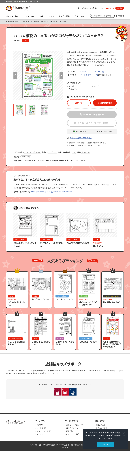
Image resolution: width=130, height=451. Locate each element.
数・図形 (84, 296)
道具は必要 (86, 152)
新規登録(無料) (105, 102)
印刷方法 (69, 431)
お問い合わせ (101, 425)
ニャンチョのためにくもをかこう (16, 343)
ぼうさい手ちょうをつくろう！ (41, 343)
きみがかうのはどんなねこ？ (77, 243)
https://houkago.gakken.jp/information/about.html (51, 192)
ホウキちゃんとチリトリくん (17, 303)
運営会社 (40, 434)
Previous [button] (15, 75)
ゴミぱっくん (98, 245)
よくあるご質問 (101, 428)
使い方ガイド (81, 131)
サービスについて (84, 8)
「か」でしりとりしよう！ (64, 299)
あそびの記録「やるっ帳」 (81, 137)
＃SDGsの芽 (26, 157)
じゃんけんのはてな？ (111, 302)
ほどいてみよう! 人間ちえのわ (64, 343)
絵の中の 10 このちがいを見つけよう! (88, 303)
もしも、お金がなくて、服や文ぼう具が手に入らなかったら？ (112, 344)
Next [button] (61, 75)
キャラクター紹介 (72, 434)
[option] (38, 75)
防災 (35, 338)
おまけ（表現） (20, 239)
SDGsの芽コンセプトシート (90, 71)
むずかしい (52, 152)
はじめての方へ (99, 8)
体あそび (60, 338)
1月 (74, 152)
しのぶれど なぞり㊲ (88, 341)
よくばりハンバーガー (40, 299)
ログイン (110, 8)
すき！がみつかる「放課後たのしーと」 (17, 8)
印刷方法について (105, 131)
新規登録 (120, 8)
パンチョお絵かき (15, 338)
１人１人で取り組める (32, 152)
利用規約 (40, 425)
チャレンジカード (87, 74)
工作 (23, 21)
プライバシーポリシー (45, 431)
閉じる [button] (105, 444)
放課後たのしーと (12, 21)
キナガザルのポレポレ (112, 296)
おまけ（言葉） (62, 296)
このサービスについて (74, 425)
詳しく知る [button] (107, 438)
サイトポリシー (42, 428)
